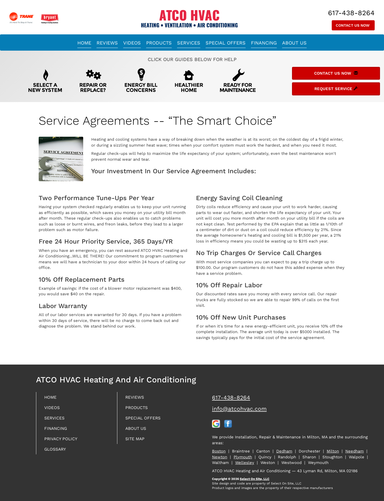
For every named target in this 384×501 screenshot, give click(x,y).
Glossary (57, 452)
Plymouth (243, 457)
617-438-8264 (231, 397)
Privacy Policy (63, 441)
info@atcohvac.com (239, 408)
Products (159, 43)
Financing (264, 43)
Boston (219, 451)
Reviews (107, 43)
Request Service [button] (336, 88)
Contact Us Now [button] (353, 25)
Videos (132, 43)
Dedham (284, 451)
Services (188, 43)
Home (84, 43)
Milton (333, 451)
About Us (294, 43)
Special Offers (226, 43)
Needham (354, 451)
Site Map (136, 441)
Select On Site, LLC (254, 479)
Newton (219, 457)
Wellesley (244, 462)
